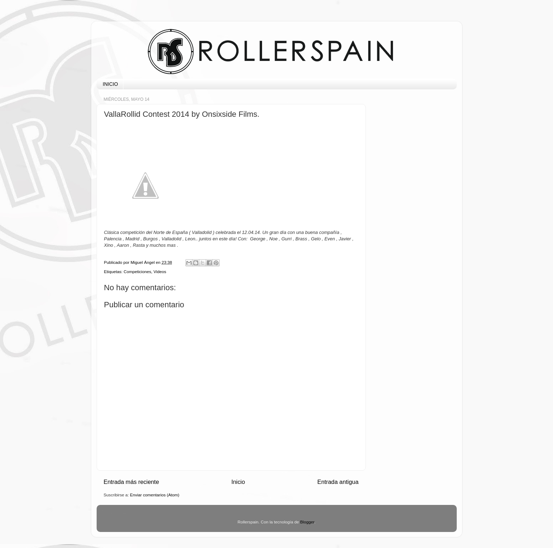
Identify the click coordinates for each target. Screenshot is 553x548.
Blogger (307, 522)
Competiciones (137, 271)
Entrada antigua (338, 482)
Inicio (238, 482)
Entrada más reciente (131, 482)
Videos (160, 271)
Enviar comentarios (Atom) (154, 494)
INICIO (110, 84)
